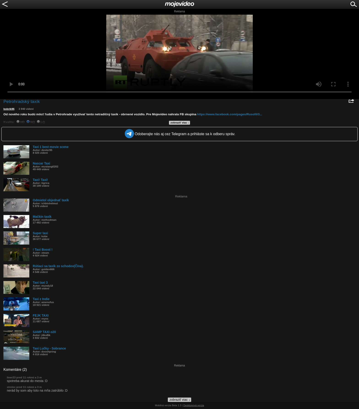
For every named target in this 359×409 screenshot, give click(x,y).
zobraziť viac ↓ (180, 122)
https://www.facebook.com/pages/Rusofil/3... (229, 114)
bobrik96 (8, 109)
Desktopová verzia (193, 405)
